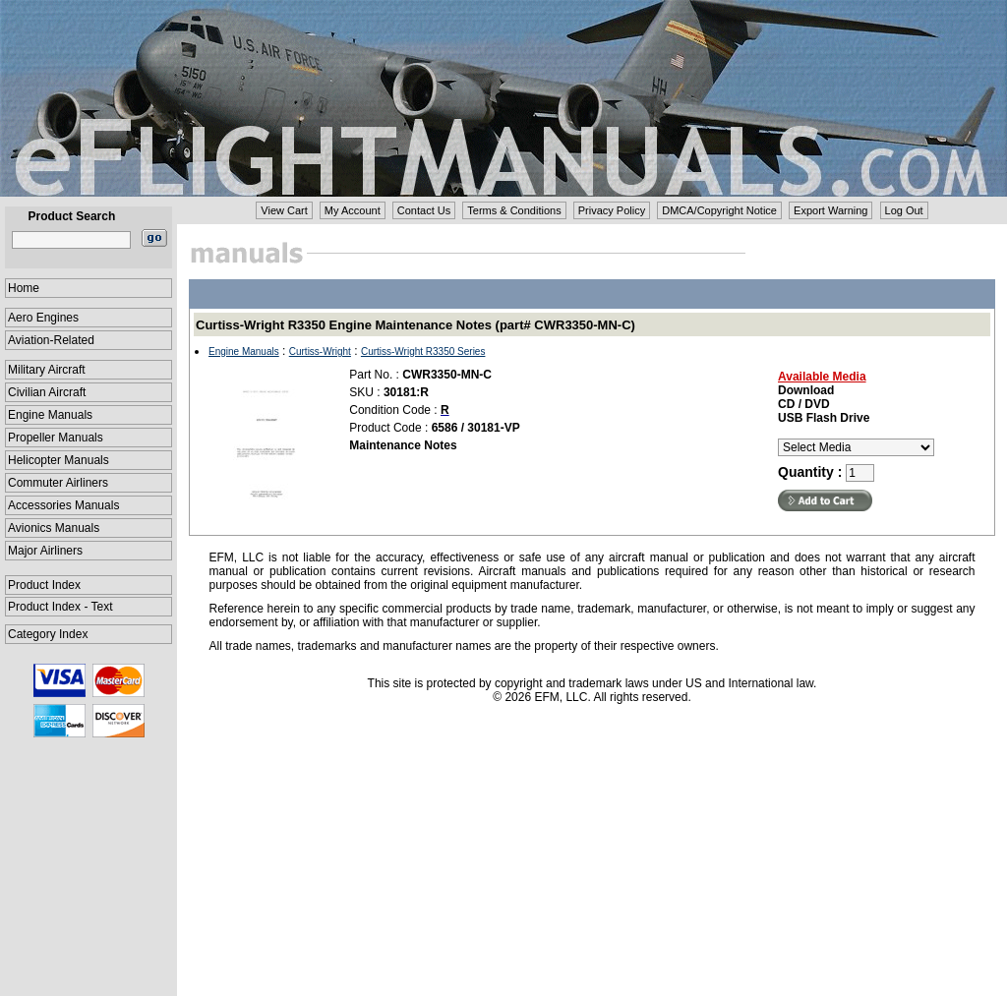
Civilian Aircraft (47, 392)
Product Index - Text (60, 607)
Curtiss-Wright (320, 351)
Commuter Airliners (58, 483)
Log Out (904, 210)
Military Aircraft (47, 370)
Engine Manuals (50, 415)
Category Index (48, 634)
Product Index (44, 585)
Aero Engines (43, 317)
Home (23, 288)
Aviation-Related (51, 340)
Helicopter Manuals (58, 460)
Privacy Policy (611, 210)
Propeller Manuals (55, 437)
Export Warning (830, 210)
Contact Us (423, 210)
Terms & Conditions (514, 210)
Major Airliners (45, 550)
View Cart (284, 210)
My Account (353, 210)
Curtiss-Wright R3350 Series (423, 351)
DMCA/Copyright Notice (719, 210)
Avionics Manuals (53, 528)
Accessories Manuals (63, 505)
